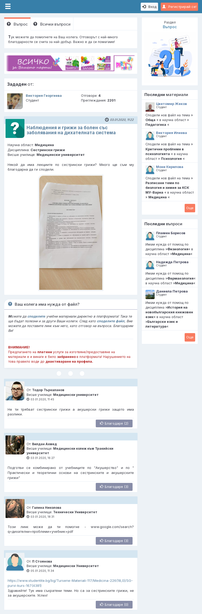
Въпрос (17, 24)
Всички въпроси (51, 24)
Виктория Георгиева (44, 96)
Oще (190, 208)
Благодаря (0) (114, 604)
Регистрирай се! (179, 6)
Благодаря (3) (114, 487)
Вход (149, 6)
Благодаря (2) (114, 423)
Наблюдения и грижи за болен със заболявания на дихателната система (71, 130)
